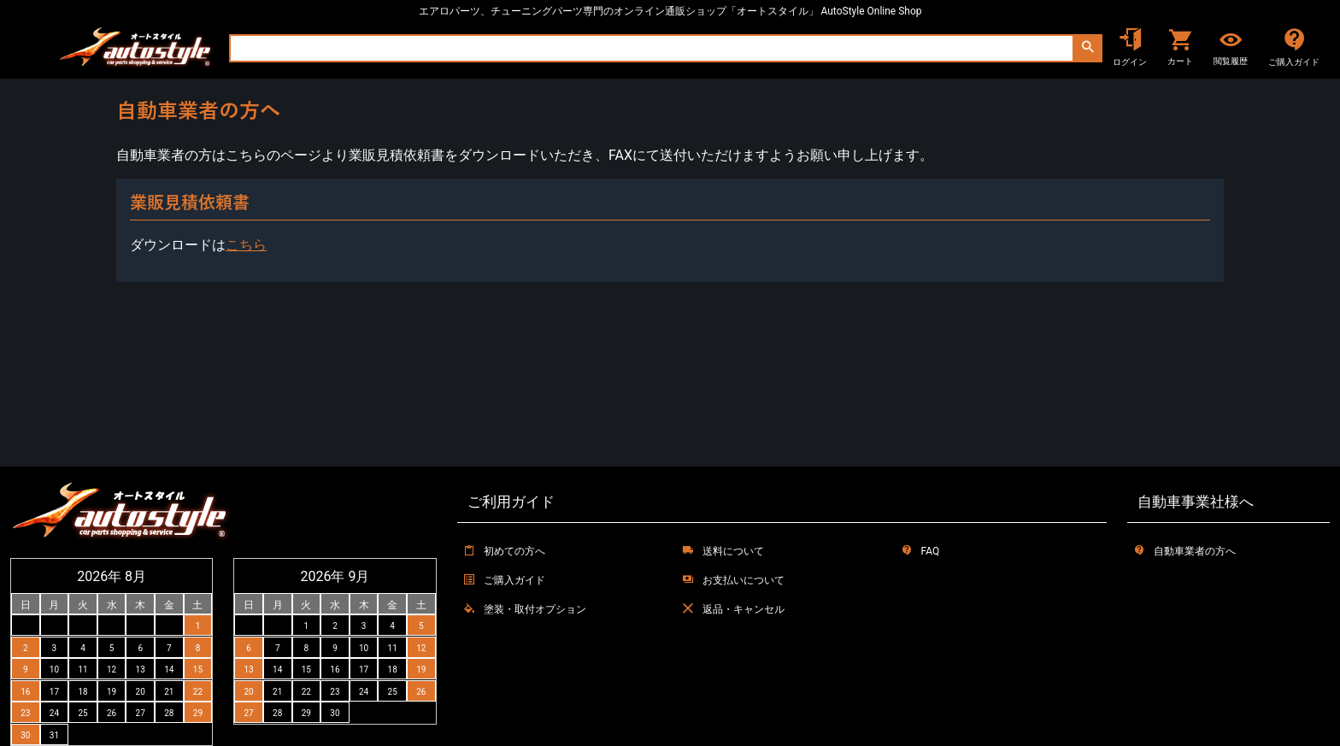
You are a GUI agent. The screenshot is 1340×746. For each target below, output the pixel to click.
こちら (246, 244)
